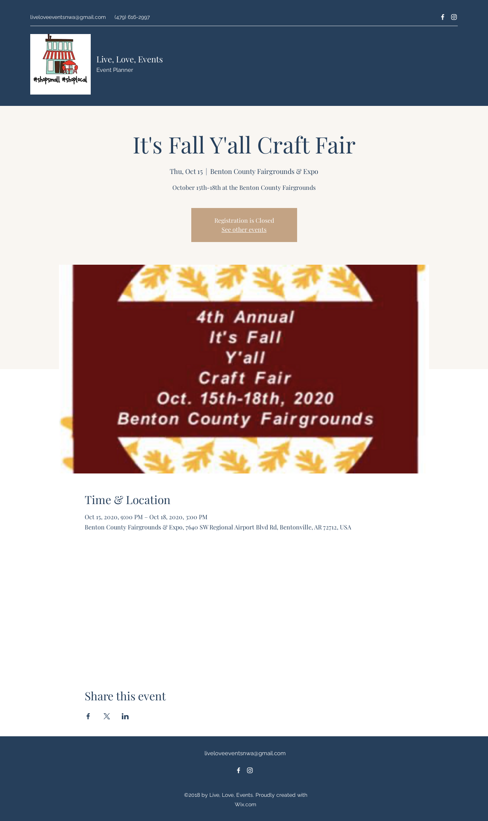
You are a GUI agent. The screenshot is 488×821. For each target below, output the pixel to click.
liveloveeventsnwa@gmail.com (68, 17)
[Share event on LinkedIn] (125, 716)
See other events (244, 229)
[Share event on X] (106, 716)
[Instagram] (454, 17)
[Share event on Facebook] (88, 716)
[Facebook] (442, 17)
